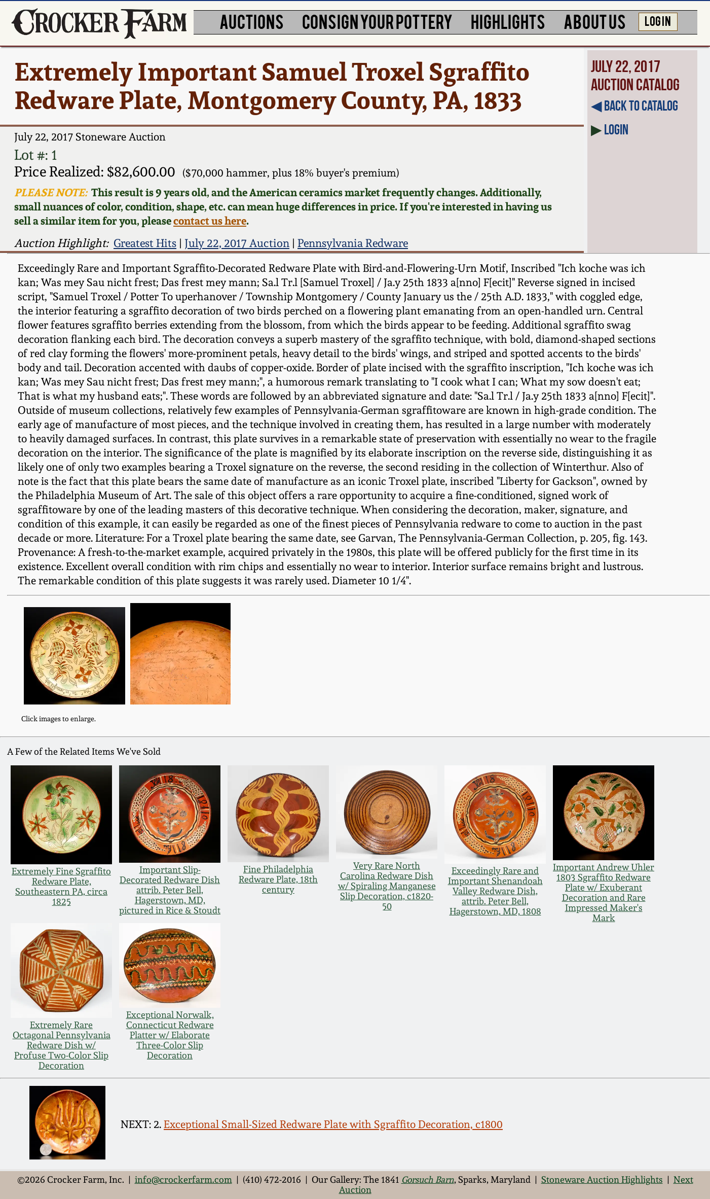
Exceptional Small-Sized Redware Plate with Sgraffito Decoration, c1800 (333, 1124)
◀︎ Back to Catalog (634, 106)
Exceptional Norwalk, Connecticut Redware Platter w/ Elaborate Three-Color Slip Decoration (170, 1035)
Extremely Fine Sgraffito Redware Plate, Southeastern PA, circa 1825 (61, 886)
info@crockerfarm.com (183, 1180)
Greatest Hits (145, 243)
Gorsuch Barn (427, 1180)
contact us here (209, 221)
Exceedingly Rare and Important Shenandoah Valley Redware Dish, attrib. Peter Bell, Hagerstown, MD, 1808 (495, 891)
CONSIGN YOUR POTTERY (377, 21)
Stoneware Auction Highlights (602, 1180)
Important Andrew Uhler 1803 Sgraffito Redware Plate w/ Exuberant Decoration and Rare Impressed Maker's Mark (603, 892)
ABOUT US (595, 21)
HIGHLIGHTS (508, 21)
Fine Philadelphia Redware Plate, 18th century (278, 879)
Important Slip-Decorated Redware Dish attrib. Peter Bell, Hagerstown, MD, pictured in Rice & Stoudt (169, 890)
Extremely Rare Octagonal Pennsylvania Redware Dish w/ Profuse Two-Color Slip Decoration (61, 1045)
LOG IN (658, 20)
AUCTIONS (251, 21)
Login (616, 129)
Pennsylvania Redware (352, 243)
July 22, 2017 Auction (236, 243)
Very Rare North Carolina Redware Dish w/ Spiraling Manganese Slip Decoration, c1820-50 (387, 886)
